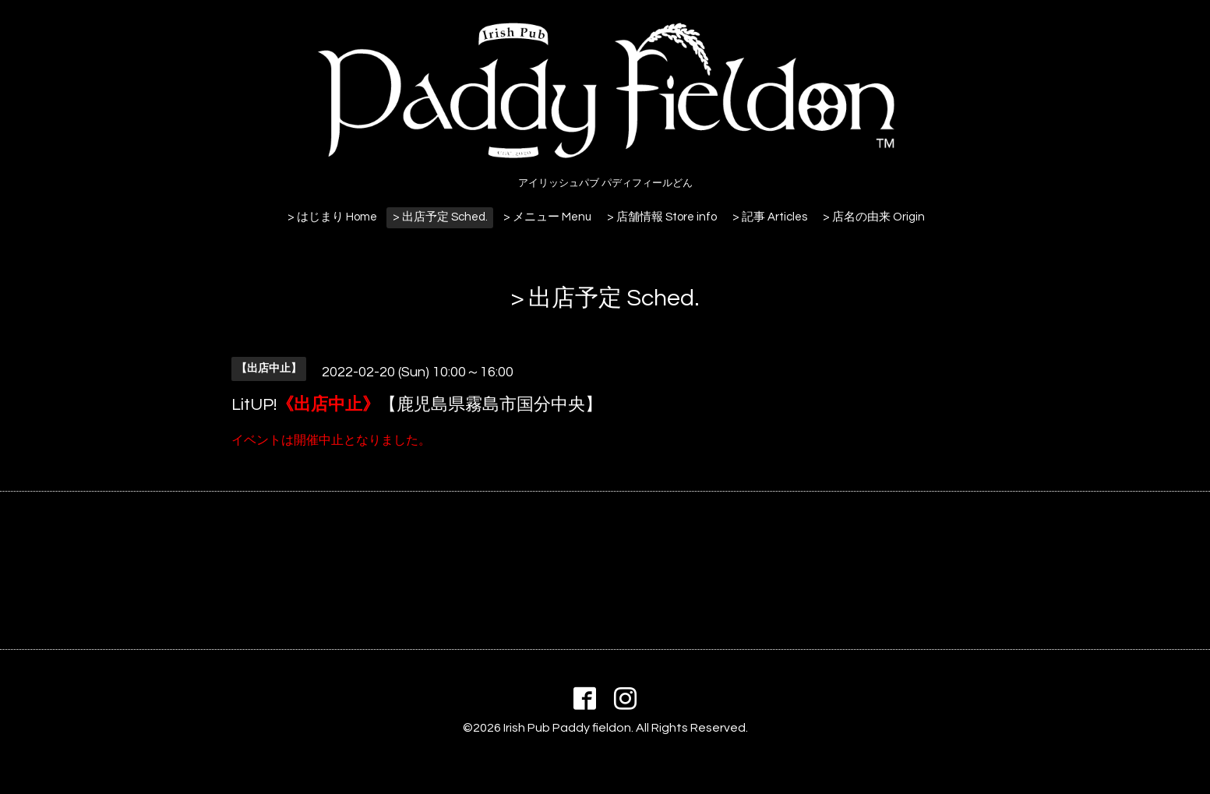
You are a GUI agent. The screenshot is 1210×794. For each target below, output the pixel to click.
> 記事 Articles (769, 217)
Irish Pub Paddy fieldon (567, 728)
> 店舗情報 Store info (662, 217)
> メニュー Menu (547, 217)
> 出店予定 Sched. (440, 217)
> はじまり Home (332, 217)
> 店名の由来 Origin (874, 217)
